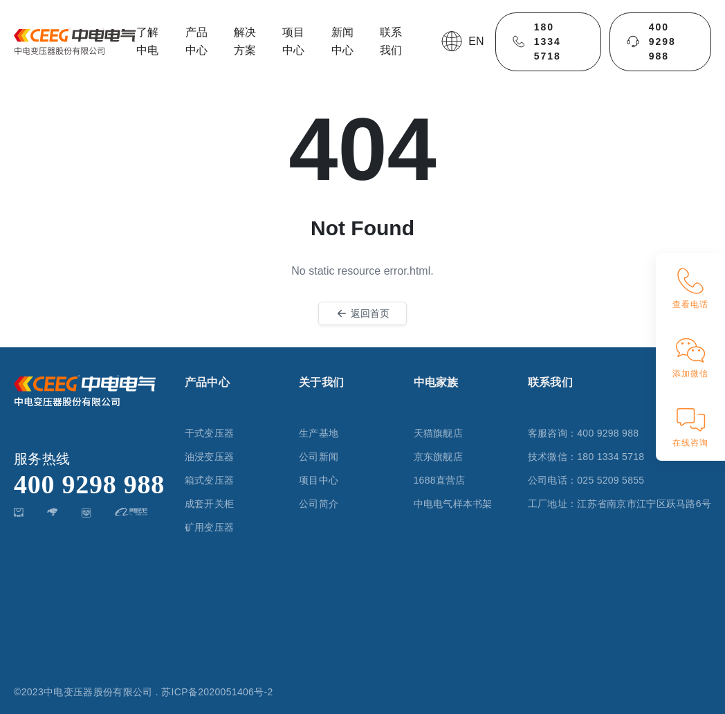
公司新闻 (318, 456)
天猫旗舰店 (438, 433)
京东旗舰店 (438, 456)
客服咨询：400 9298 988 (583, 433)
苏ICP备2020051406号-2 (217, 691)
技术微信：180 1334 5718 (586, 456)
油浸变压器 (209, 456)
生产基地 (318, 433)
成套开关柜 (209, 503)
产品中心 (196, 41)
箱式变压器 (209, 480)
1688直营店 (440, 480)
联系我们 (391, 41)
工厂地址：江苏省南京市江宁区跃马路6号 (619, 503)
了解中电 (147, 41)
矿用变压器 (209, 527)
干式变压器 (209, 433)
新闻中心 (342, 41)
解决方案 (245, 41)
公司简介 (318, 503)
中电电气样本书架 (453, 503)
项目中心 (293, 41)
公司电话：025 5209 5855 (586, 480)
